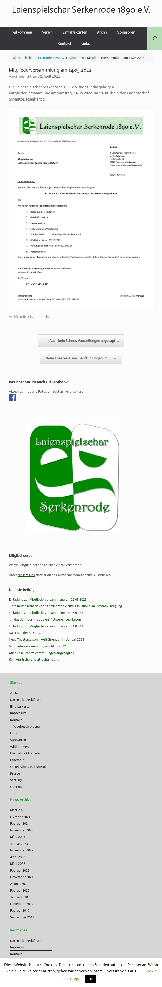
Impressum (18, 713)
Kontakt (64, 43)
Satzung (16, 780)
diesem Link (26, 575)
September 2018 (22, 917)
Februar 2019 (19, 910)
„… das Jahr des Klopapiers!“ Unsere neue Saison (45, 619)
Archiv (102, 32)
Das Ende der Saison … (26, 632)
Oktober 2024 (20, 817)
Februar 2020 (19, 890)
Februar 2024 (19, 823)
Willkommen (22, 32)
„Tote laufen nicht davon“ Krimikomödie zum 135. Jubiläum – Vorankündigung (65, 606)
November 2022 (21, 850)
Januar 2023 (19, 843)
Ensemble (17, 760)
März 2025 (17, 810)
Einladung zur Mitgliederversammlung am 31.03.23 (46, 626)
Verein (47, 32)
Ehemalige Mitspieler (25, 753)
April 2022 (17, 857)
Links (85, 43)
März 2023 (17, 836)
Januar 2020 (19, 897)
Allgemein (41, 316)
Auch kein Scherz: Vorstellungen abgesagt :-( (41, 653)
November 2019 (21, 903)
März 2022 (17, 863)
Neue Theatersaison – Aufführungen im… (81, 358)
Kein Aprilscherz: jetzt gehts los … (34, 659)
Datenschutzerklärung (26, 699)
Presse (15, 773)
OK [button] (90, 979)
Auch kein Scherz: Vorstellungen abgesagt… (81, 340)
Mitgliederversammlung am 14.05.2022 (37, 646)
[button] (154, 38)
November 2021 (21, 877)
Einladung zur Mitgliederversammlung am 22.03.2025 (48, 599)
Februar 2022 (19, 870)
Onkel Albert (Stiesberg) (28, 766)
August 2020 (19, 883)
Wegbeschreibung (26, 726)
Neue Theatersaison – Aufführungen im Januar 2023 (46, 639)
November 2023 (21, 830)
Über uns (16, 786)
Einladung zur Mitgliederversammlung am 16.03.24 (46, 612)
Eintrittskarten (74, 32)
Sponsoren (126, 32)
